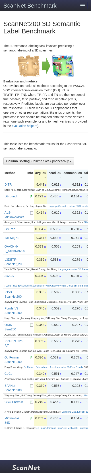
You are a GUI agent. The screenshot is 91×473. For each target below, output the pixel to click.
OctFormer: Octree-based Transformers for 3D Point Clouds (53, 367)
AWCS (9, 276)
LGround (10, 196)
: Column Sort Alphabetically (38, 161)
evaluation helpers (24, 126)
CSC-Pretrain (13, 402)
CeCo (8, 373)
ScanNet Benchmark (29, 5)
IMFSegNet (12, 238)
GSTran (9, 229)
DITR (8, 184)
